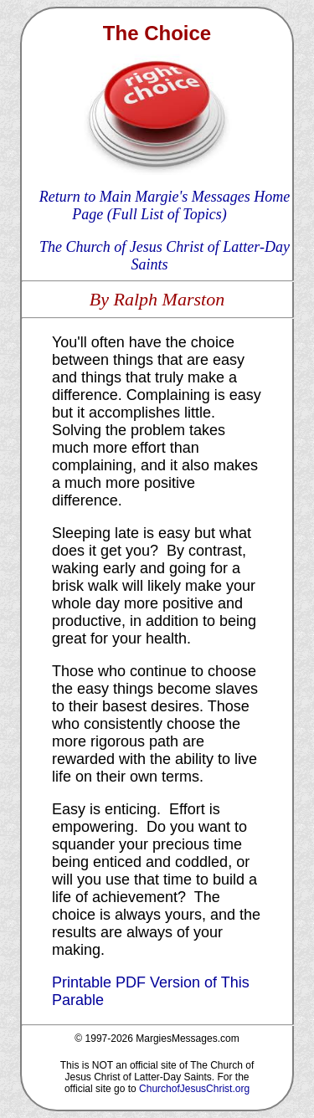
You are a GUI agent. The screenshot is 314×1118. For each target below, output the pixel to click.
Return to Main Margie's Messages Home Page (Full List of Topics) (165, 205)
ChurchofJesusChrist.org (194, 1089)
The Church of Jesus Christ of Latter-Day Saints (164, 255)
